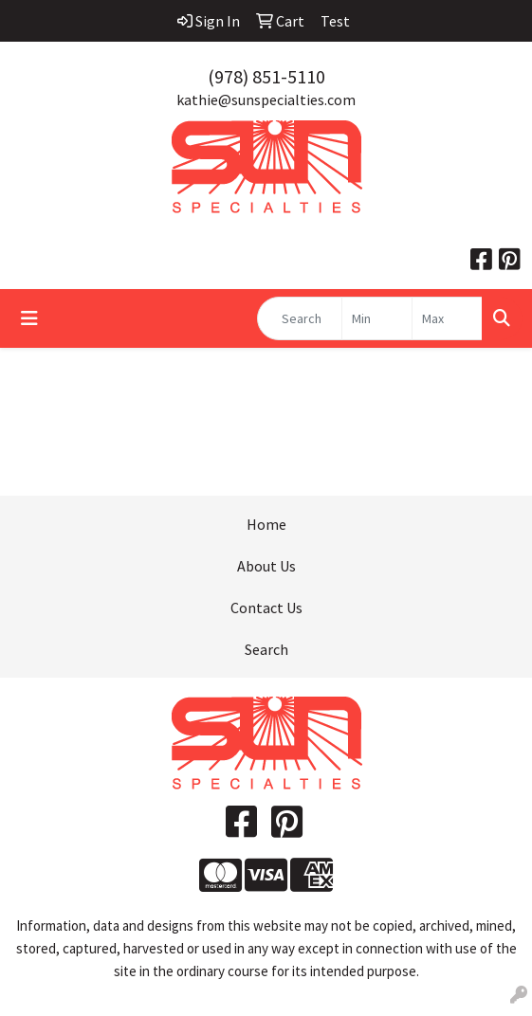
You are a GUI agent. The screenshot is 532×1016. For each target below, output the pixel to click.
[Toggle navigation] (29, 318)
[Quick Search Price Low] (377, 318)
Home (266, 524)
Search (266, 649)
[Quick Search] (299, 318)
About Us (266, 565)
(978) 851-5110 (266, 76)
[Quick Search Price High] (447, 318)
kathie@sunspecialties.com (266, 99)
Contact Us (266, 607)
